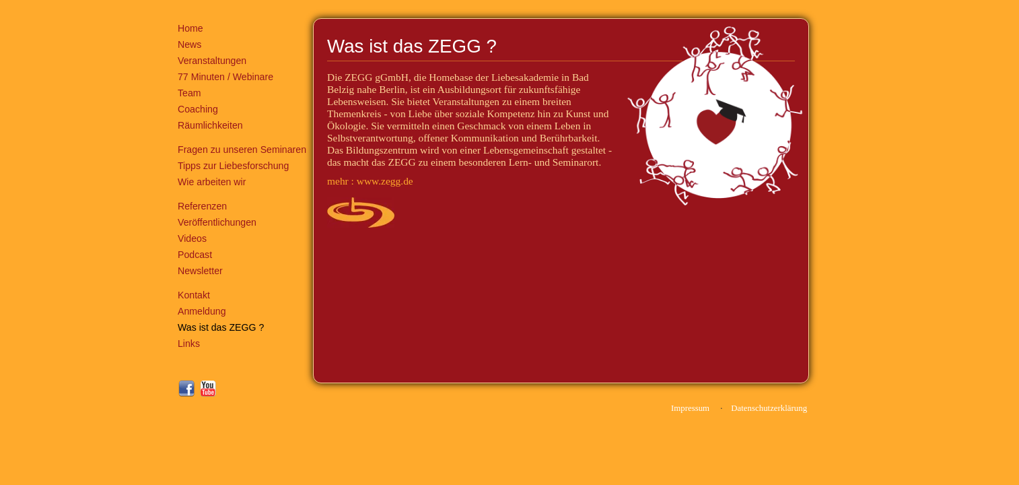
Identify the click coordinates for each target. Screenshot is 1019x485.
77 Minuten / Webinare (225, 76)
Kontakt (194, 295)
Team (189, 93)
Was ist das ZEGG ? (221, 327)
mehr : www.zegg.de (370, 181)
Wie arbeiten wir (212, 181)
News (189, 44)
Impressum (690, 408)
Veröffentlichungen (217, 222)
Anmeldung (202, 311)
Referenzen (202, 206)
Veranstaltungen (212, 60)
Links (189, 343)
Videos (192, 238)
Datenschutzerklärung (769, 408)
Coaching (198, 109)
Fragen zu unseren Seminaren (242, 149)
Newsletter (200, 270)
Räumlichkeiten (210, 125)
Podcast (195, 254)
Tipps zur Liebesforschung (233, 165)
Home (190, 28)
